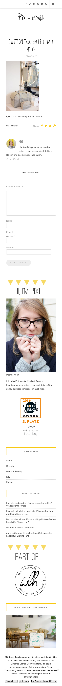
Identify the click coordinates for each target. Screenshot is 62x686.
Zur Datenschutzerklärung (43, 681)
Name (9, 221)
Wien (9, 460)
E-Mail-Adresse (10, 234)
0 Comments (12, 125)
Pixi (21, 141)
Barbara (10, 519)
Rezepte (10, 466)
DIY (8, 476)
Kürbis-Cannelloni (24, 527)
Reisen (9, 482)
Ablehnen (24, 681)
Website (10, 247)
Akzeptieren (11, 681)
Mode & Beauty (14, 471)
